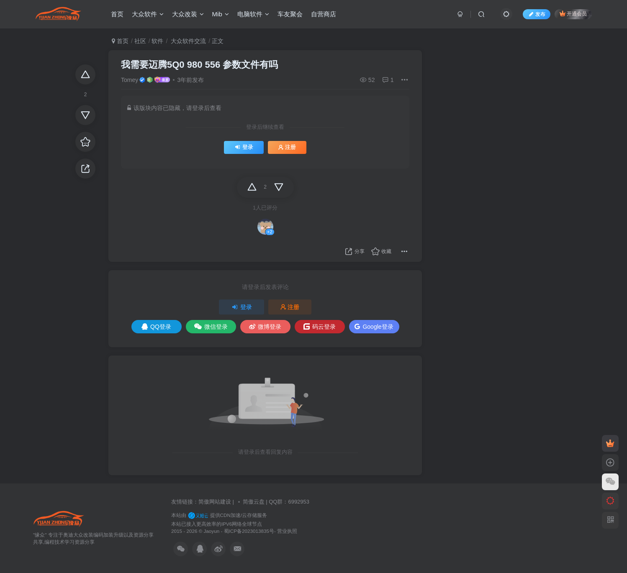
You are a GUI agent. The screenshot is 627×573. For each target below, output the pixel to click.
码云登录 (319, 326)
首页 (117, 14)
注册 (287, 147)
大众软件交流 (187, 41)
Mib (220, 14)
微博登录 (265, 326)
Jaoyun (212, 531)
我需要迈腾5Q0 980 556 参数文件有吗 (199, 64)
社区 (140, 41)
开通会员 (573, 13)
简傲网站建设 (214, 502)
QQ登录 (156, 326)
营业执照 (287, 531)
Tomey (129, 80)
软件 (157, 41)
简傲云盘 (254, 502)
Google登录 (374, 326)
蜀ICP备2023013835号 (249, 531)
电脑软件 (253, 14)
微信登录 (211, 326)
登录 (243, 147)
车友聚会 (290, 14)
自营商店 (323, 14)
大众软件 (148, 14)
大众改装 (188, 14)
